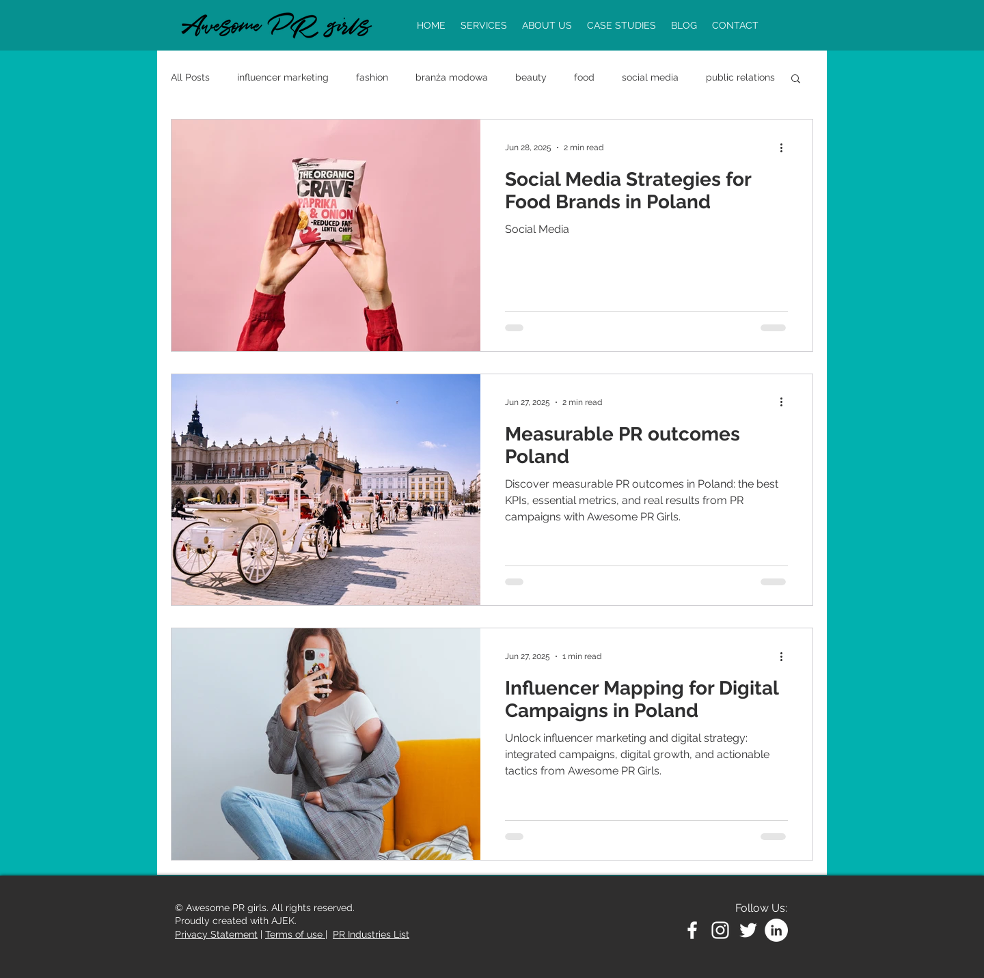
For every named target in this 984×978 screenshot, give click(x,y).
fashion (372, 77)
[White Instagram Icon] (720, 930)
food (584, 77)
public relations (740, 77)
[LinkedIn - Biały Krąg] (776, 930)
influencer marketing (283, 77)
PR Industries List (371, 934)
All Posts (190, 77)
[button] (795, 79)
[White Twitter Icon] (748, 930)
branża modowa (451, 77)
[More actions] (786, 147)
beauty (531, 77)
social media (650, 77)
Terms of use (295, 934)
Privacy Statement (216, 934)
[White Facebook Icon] (692, 930)
